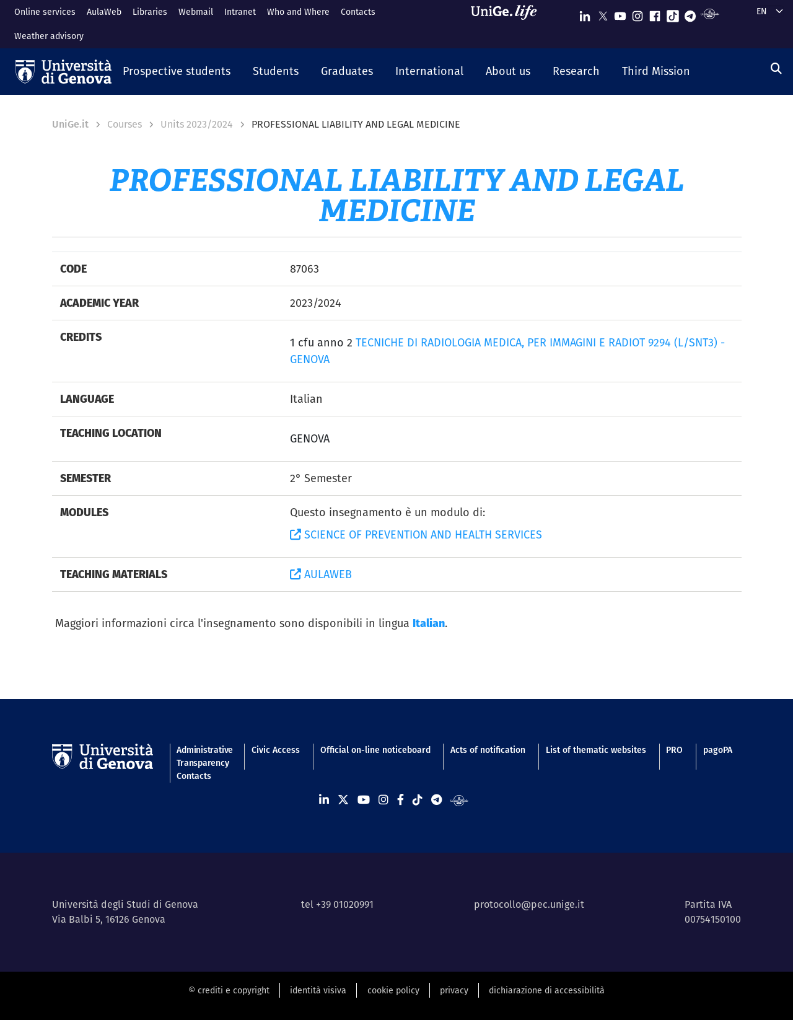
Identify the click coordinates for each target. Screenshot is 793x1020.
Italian (429, 623)
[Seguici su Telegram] (690, 13)
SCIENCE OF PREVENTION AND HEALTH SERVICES (416, 534)
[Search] (776, 68)
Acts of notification (487, 750)
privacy (454, 990)
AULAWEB (321, 574)
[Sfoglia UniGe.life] (508, 24)
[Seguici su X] (603, 13)
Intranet (240, 12)
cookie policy (393, 990)
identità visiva (318, 990)
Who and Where (298, 12)
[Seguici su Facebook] (655, 13)
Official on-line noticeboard (375, 750)
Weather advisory (49, 36)
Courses (124, 124)
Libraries (150, 12)
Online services (45, 12)
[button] (177, 71)
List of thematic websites (596, 750)
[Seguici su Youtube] (620, 13)
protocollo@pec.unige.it (529, 904)
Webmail (195, 12)
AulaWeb (104, 12)
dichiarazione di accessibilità (547, 990)
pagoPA (717, 750)
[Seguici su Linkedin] (585, 13)
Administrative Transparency (204, 756)
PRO (674, 750)
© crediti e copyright (228, 990)
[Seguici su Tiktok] (673, 13)
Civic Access (276, 750)
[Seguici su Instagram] (637, 13)
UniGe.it (70, 124)
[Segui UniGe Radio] (710, 13)
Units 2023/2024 (196, 124)
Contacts (358, 12)
